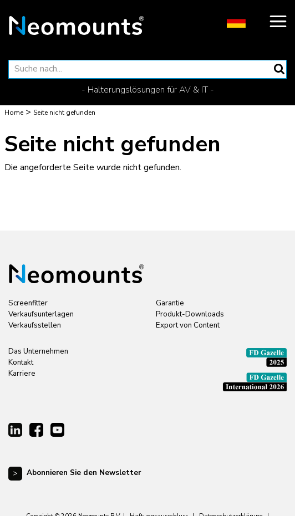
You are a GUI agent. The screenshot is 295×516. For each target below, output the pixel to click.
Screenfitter (28, 303)
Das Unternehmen (38, 351)
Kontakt (20, 362)
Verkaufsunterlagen (41, 314)
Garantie (170, 303)
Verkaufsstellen (34, 325)
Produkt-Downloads (190, 314)
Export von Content (188, 325)
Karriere (21, 374)
